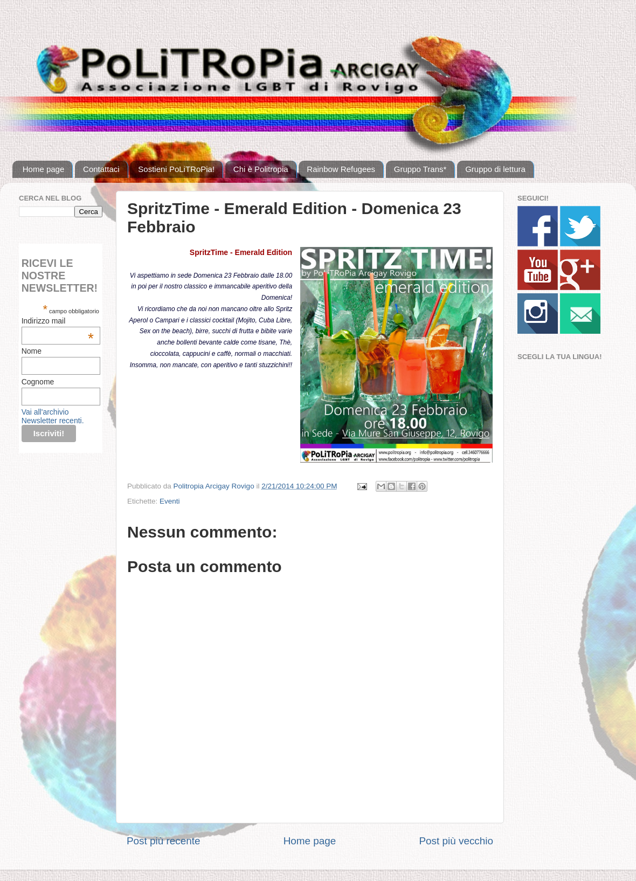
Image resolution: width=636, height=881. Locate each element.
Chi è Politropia (260, 169)
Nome (32, 351)
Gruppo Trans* (420, 169)
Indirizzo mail (58, 320)
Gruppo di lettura (495, 169)
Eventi (170, 501)
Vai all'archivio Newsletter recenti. (53, 416)
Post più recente (164, 840)
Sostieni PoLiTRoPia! (176, 169)
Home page (44, 169)
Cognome (38, 381)
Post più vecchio (456, 840)
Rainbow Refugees (341, 169)
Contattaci (101, 169)
